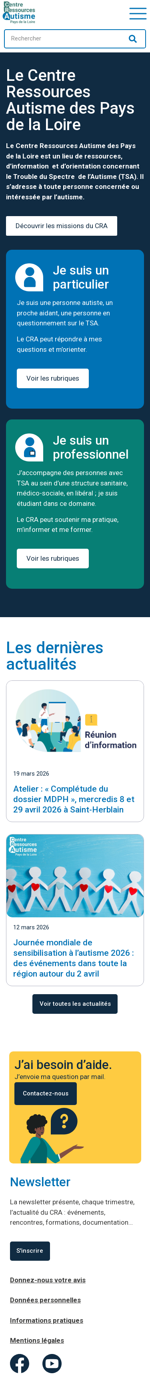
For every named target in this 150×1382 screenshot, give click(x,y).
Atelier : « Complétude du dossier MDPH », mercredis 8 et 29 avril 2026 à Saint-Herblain (73, 799)
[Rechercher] (132, 39)
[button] (138, 12)
